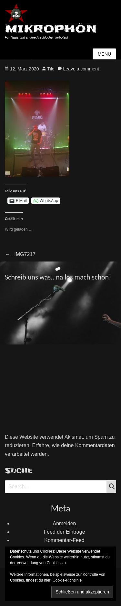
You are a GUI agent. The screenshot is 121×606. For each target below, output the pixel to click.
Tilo (51, 68)
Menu (104, 54)
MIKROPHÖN (51, 28)
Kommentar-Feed (64, 540)
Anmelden (64, 523)
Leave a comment (81, 68)
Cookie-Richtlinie (67, 580)
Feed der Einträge (64, 532)
